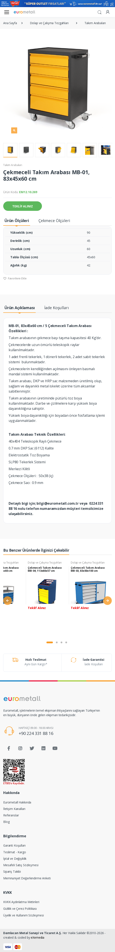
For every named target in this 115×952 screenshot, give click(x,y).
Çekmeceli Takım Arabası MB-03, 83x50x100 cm (88, 569)
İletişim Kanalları (14, 809)
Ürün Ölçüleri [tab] (16, 220)
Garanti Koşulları (14, 845)
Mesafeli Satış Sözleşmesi (20, 865)
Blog (6, 822)
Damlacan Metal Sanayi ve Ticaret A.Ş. (32, 933)
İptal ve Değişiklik (14, 858)
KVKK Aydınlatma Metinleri (21, 902)
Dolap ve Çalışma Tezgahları (45, 562)
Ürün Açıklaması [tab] (19, 307)
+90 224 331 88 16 (36, 733)
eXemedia (37, 937)
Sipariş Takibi (12, 871)
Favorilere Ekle (15, 278)
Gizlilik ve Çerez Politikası (20, 909)
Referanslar (11, 815)
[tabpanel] (47, 598)
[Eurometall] (24, 12)
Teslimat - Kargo (14, 852)
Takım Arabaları (12, 165)
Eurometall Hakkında (17, 802)
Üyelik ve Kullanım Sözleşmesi (23, 915)
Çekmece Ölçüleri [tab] (54, 220)
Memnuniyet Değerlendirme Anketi (27, 878)
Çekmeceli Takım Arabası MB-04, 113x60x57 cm (45, 569)
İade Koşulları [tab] (56, 307)
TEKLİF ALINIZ (22, 206)
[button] (99, 12)
